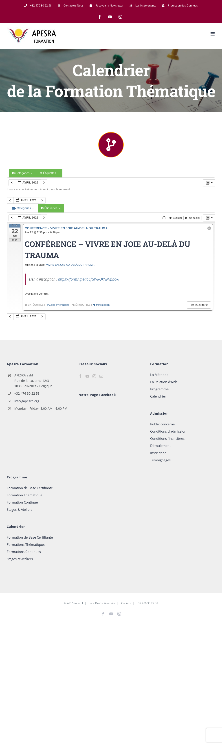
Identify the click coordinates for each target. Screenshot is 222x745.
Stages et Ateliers (58, 305)
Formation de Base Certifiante (30, 488)
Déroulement (160, 445)
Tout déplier (193, 218)
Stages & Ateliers (19, 509)
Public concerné (162, 424)
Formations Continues (24, 551)
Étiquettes (49, 173)
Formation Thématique (24, 495)
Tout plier (176, 218)
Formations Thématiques (26, 544)
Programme (159, 389)
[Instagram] (94, 376)
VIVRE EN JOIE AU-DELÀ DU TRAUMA (70, 264)
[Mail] (101, 376)
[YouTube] (87, 376)
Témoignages (160, 460)
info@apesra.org (26, 401)
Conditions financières (167, 438)
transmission (101, 304)
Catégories (22, 173)
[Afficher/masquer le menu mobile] (213, 33)
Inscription (158, 453)
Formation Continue (22, 502)
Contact (126, 603)
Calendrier (158, 396)
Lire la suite (199, 305)
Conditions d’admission (168, 431)
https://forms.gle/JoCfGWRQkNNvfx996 (88, 279)
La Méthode (159, 374)
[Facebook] (80, 376)
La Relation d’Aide (164, 382)
